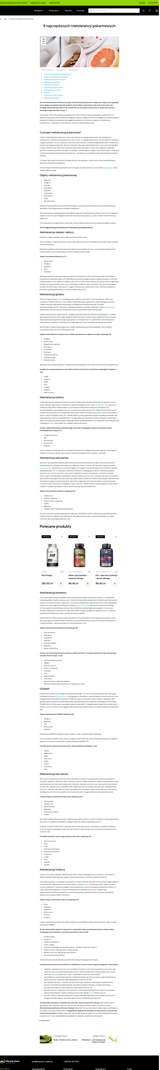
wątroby (86, 884)
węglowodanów (62, 696)
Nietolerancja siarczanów (53, 95)
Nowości (68, 10)
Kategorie (38, 10)
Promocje (80, 10)
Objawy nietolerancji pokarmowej (56, 77)
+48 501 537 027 (54, 3)
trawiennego (108, 167)
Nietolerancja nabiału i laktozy (55, 79)
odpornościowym (82, 605)
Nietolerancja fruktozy (52, 98)
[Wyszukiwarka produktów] (114, 10)
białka (60, 299)
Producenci (53, 10)
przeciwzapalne (45, 468)
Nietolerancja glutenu (52, 82)
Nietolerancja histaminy (52, 90)
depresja (54, 974)
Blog (5, 19)
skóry (91, 993)
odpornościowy (109, 307)
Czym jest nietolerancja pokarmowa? (57, 74)
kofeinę (51, 423)
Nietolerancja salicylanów (53, 87)
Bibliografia (45, 1020)
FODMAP (47, 92)
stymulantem (99, 405)
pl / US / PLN (153, 3)
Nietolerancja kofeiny (51, 84)
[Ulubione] (62, 536)
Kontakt (142, 3)
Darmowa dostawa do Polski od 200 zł (13, 3)
